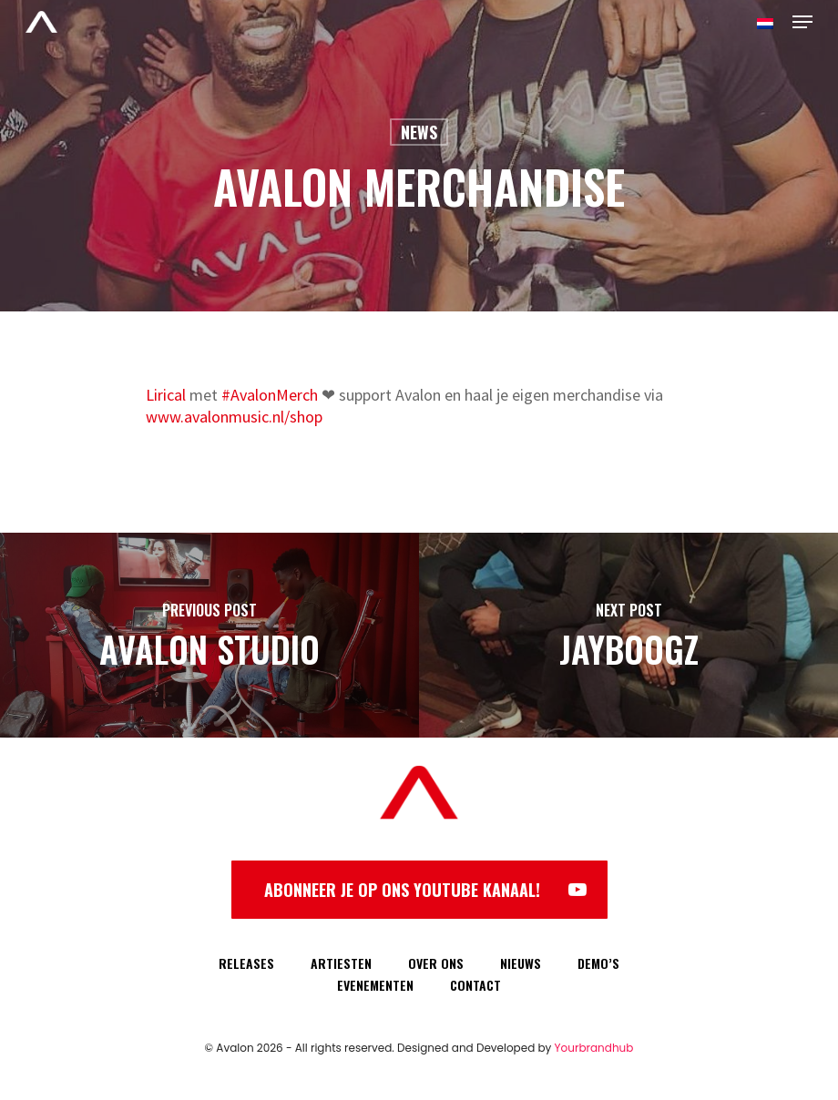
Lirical (166, 394)
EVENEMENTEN (375, 984)
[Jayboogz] (628, 635)
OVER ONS (436, 963)
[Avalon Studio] (209, 635)
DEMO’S (598, 963)
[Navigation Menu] (802, 22)
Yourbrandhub (594, 1047)
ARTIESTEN (341, 963)
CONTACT (475, 984)
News (419, 132)
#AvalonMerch (269, 394)
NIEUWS (520, 963)
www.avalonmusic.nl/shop (234, 416)
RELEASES (246, 963)
